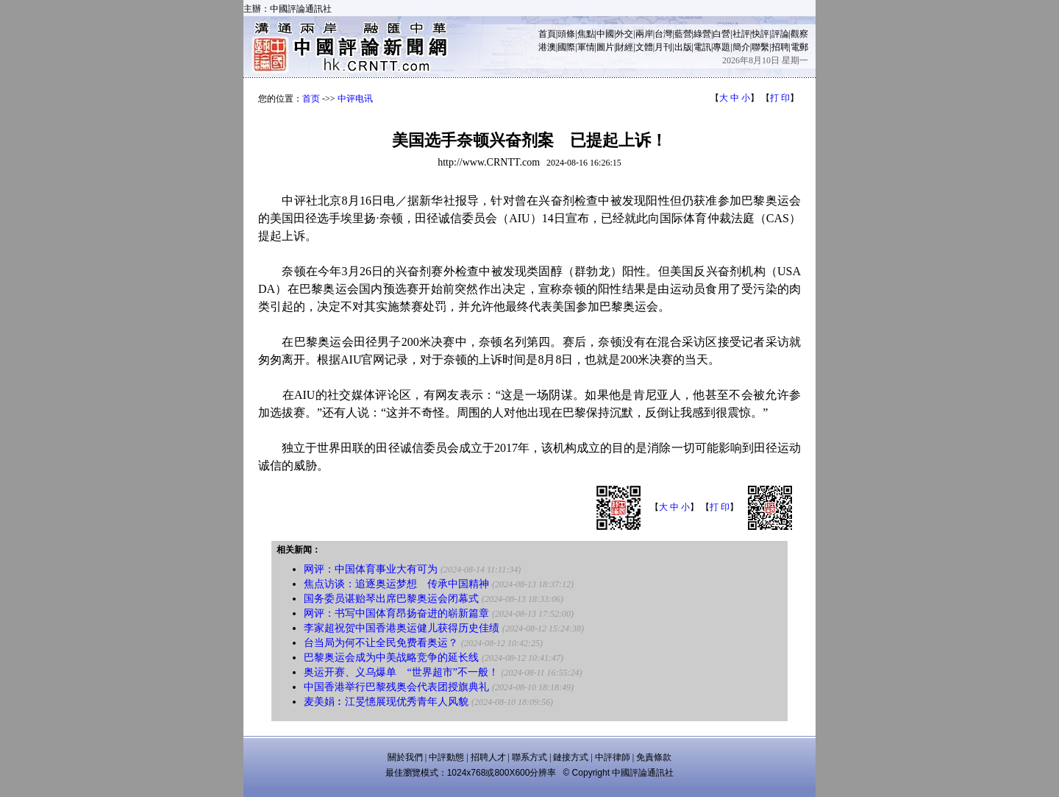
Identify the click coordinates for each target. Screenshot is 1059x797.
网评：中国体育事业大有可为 (371, 569)
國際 (566, 47)
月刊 (663, 47)
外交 (624, 34)
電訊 (702, 47)
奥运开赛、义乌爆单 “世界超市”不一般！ (401, 672)
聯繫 (760, 47)
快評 (760, 34)
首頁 (547, 34)
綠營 (702, 34)
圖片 (605, 47)
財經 (624, 47)
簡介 (741, 47)
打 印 (780, 98)
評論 (780, 34)
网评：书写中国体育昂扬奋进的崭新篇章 (396, 613)
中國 (605, 34)
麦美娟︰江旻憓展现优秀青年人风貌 (386, 701)
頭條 (566, 34)
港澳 (547, 47)
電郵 (799, 47)
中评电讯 (355, 98)
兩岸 (644, 34)
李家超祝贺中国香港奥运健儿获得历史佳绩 (401, 628)
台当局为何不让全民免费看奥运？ (381, 642)
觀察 (799, 34)
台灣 (663, 34)
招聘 (780, 47)
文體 (644, 47)
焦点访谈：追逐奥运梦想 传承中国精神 (396, 583)
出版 (683, 47)
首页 (311, 98)
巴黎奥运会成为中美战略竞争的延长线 (391, 657)
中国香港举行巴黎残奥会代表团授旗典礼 (396, 686)
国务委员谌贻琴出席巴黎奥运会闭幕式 (391, 598)
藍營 (683, 34)
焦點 (586, 34)
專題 (721, 47)
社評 (741, 34)
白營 (721, 34)
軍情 (586, 47)
